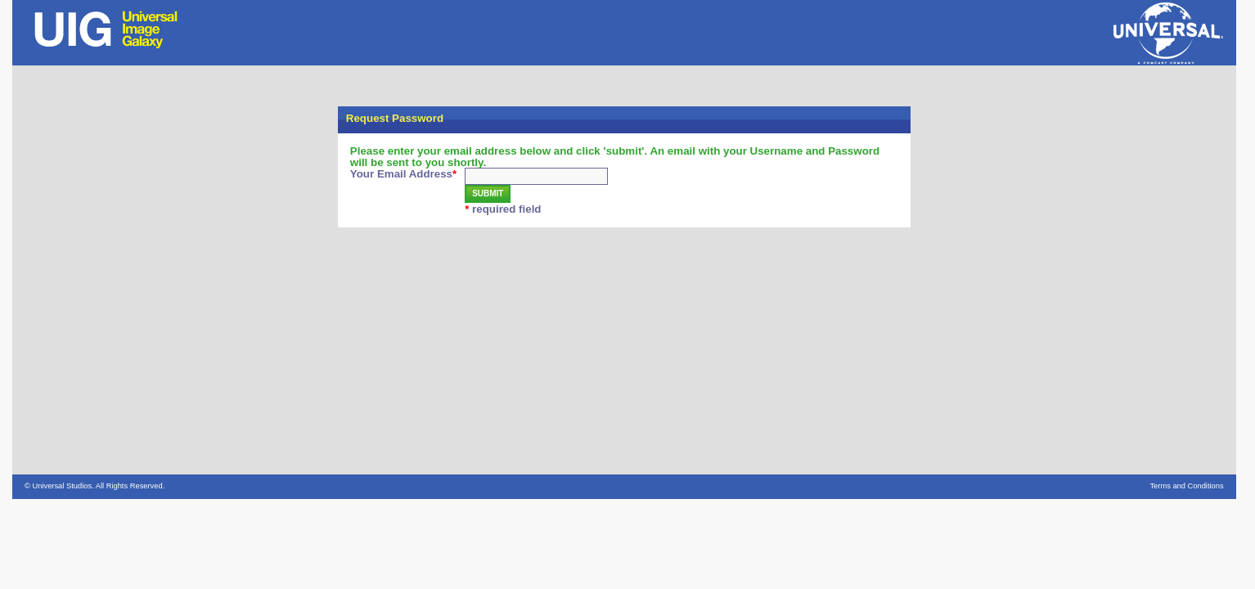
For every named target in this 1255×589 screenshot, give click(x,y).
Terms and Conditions (1186, 486)
